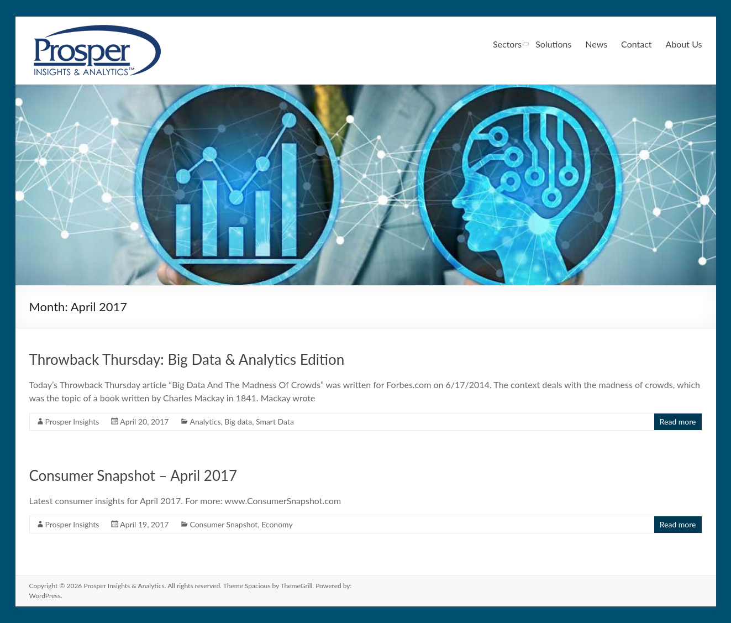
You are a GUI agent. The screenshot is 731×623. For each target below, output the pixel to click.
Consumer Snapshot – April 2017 (133, 475)
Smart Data (275, 421)
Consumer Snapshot (223, 524)
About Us (684, 44)
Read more (678, 421)
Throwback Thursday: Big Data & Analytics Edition (187, 359)
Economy (277, 524)
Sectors (507, 44)
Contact (636, 44)
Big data (238, 421)
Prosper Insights (72, 421)
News (596, 44)
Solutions (553, 44)
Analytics (205, 421)
